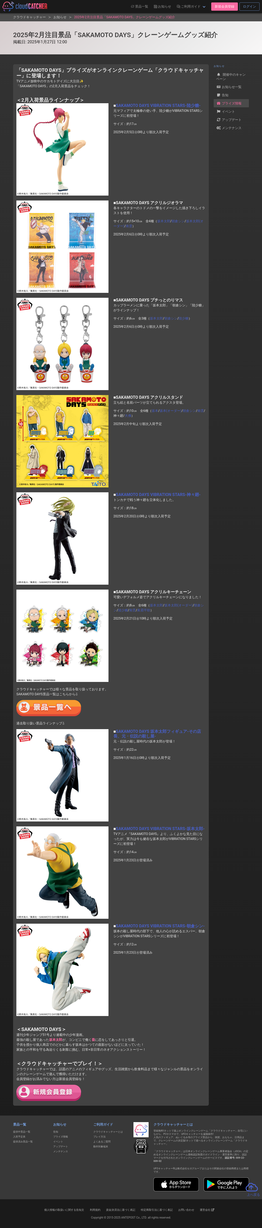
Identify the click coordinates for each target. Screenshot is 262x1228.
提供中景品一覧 (21, 1131)
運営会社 (207, 1209)
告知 (222, 95)
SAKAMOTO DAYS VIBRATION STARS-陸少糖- (158, 105)
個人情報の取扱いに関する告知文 (64, 1209)
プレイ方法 (99, 1136)
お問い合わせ (186, 1209)
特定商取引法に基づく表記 (157, 1209)
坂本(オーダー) (171, 411)
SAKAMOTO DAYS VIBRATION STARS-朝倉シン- (160, 925)
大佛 (128, 416)
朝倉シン (178, 221)
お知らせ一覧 (229, 86)
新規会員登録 (224, 6)
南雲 (129, 226)
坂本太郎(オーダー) (178, 605)
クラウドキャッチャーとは (108, 1131)
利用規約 (95, 1209)
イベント (225, 111)
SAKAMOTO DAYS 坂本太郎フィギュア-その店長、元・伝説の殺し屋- (157, 734)
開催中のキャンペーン (231, 76)
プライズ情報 (229, 103)
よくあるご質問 (102, 1141)
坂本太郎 (163, 221)
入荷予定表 (19, 1136)
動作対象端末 (100, 1146)
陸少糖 (184, 318)
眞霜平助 (143, 610)
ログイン (249, 6)
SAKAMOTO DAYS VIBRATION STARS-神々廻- (158, 494)
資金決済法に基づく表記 (120, 1209)
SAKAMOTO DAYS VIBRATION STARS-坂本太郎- (160, 828)
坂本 (155, 411)
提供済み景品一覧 (23, 1141)
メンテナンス (229, 127)
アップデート (229, 119)
